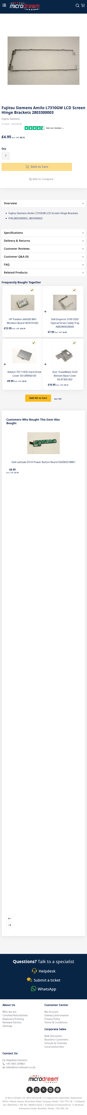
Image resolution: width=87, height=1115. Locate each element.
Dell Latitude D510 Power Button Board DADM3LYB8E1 (44, 462)
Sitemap (7, 1026)
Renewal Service (11, 1022)
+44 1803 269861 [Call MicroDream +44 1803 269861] (13, 1064)
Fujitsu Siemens (11, 119)
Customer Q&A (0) (16, 257)
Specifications (13, 233)
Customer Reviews (17, 249)
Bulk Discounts (53, 1036)
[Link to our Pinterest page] (57, 1090)
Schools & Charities (55, 1043)
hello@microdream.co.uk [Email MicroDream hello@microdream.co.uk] (18, 1067)
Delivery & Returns (17, 241)
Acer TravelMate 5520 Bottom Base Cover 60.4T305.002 (64, 375)
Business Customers (56, 1040)
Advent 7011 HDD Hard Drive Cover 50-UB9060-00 (24, 374)
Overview (10, 203)
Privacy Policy (52, 1019)
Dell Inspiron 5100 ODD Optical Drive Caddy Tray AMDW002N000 (65, 323)
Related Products (16, 273)
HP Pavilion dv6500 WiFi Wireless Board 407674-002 (22, 321)
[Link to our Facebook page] (29, 1090)
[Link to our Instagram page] (36, 1090)
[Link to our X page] (43, 1090)
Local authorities (54, 1047)
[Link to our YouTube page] (50, 1090)
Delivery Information (56, 1015)
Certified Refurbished (15, 1015)
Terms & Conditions (55, 1022)
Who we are (9, 1012)
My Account (51, 1012)
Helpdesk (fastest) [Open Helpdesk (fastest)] (14, 1060)
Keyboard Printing (13, 1019)
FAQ (6, 265)
